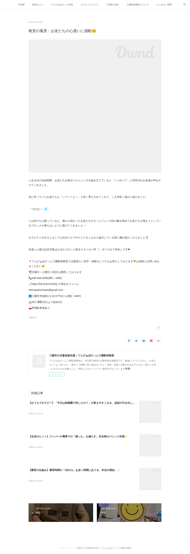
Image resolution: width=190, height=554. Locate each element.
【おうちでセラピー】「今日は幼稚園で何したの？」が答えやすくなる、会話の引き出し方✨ (83, 402)
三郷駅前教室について (138, 4)
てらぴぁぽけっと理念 (62, 4)
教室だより (37, 4)
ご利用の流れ (112, 4)
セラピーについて (89, 4)
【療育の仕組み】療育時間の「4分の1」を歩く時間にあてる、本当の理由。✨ (74, 470)
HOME (21, 4)
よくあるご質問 (164, 4)
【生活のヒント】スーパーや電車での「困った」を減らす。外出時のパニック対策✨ (78, 436)
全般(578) (33, 317)
